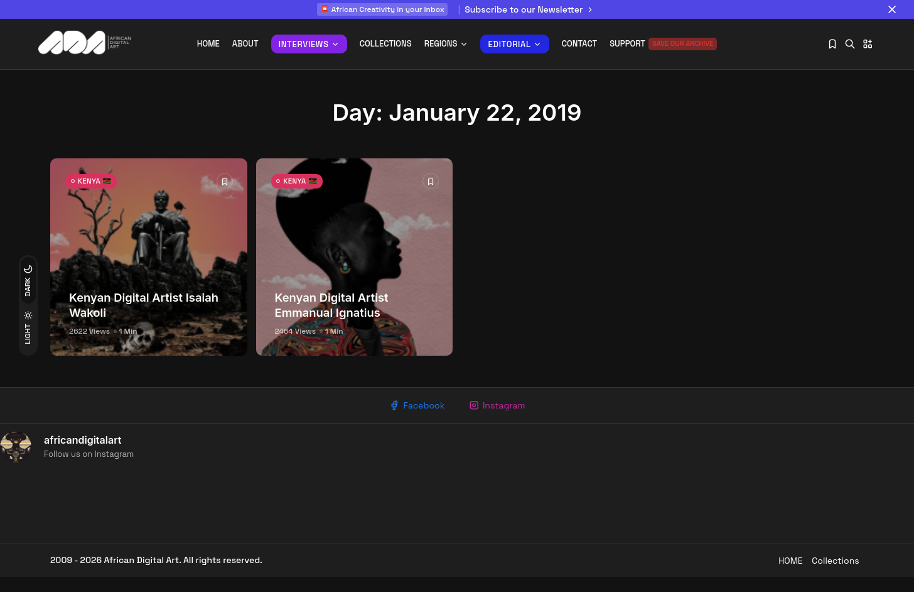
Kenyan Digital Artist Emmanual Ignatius (332, 314)
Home (208, 43)
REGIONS (446, 43)
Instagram (500, 416)
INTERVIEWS (309, 44)
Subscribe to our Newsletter (531, 9)
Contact (579, 43)
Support (663, 44)
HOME (776, 575)
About (245, 43)
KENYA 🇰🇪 (101, 195)
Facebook (413, 416)
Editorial (514, 44)
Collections (386, 43)
